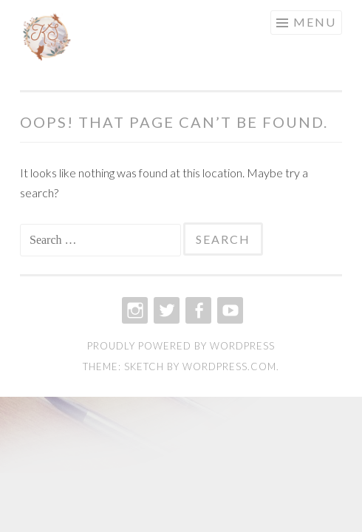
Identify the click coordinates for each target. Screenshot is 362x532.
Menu (314, 22)
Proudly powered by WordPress (181, 346)
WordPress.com (229, 366)
